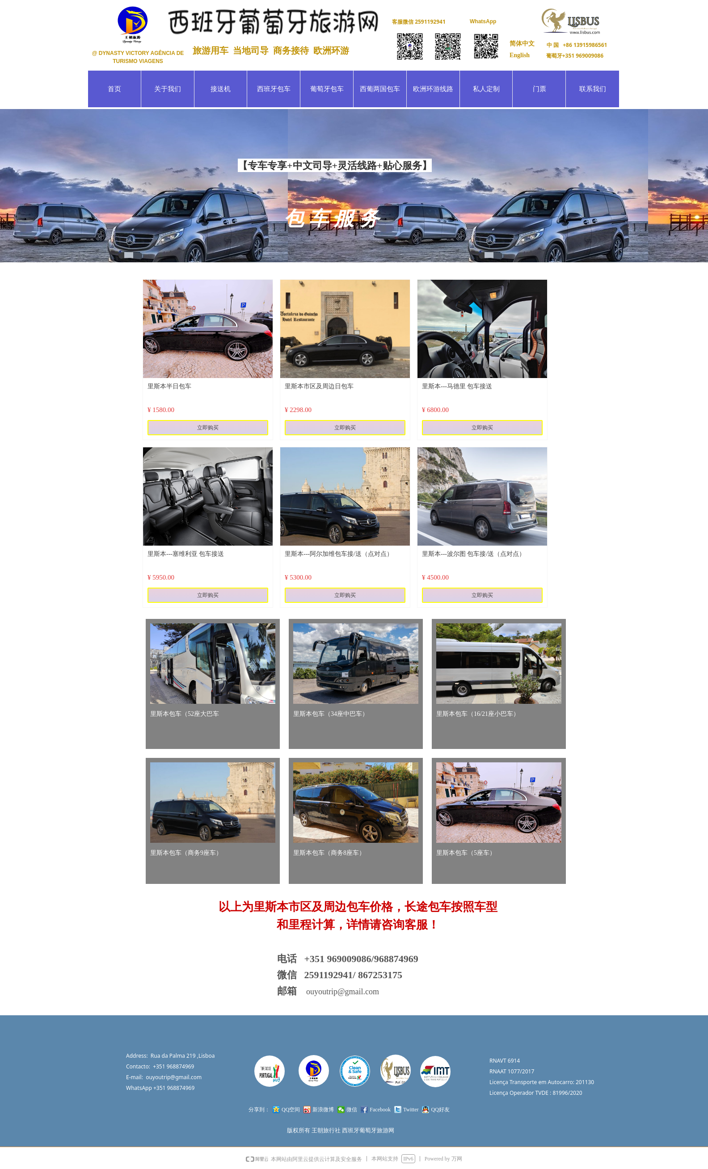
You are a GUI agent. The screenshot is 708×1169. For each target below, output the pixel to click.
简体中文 (522, 43)
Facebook (380, 1109)
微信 (351, 1109)
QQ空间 (291, 1109)
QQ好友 (440, 1109)
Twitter (410, 1109)
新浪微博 (323, 1109)
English (520, 55)
